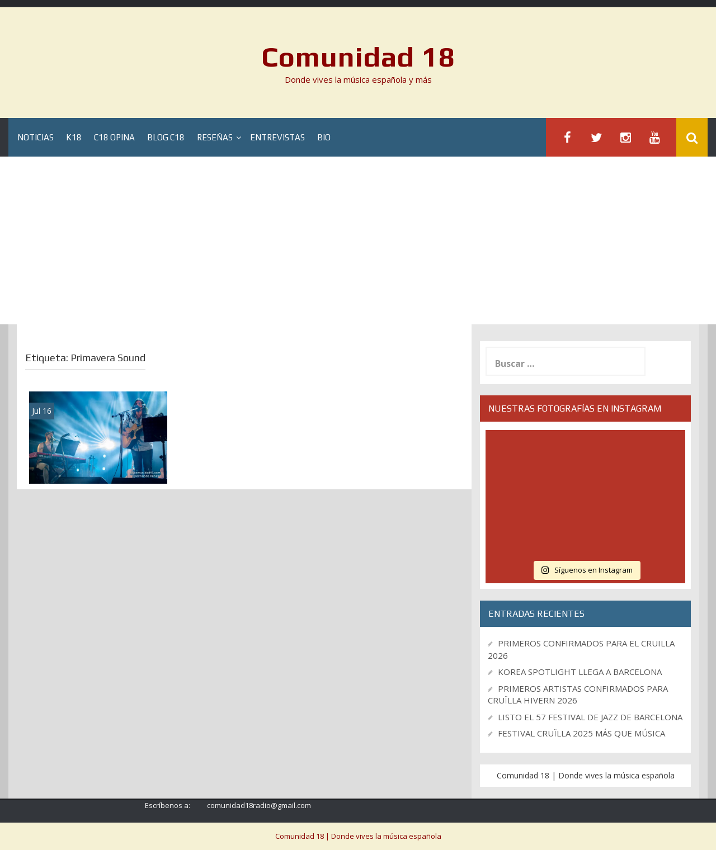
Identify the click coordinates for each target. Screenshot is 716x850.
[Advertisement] (358, 240)
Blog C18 (166, 137)
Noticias (35, 137)
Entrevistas (277, 137)
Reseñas (215, 137)
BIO (324, 137)
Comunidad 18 (358, 56)
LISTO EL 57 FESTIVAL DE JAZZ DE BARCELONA (590, 716)
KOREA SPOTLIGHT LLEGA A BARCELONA (580, 671)
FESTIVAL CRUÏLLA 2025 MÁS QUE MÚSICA (581, 733)
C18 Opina (114, 137)
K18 (74, 137)
